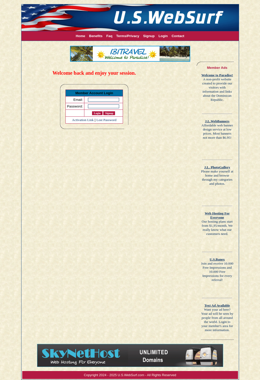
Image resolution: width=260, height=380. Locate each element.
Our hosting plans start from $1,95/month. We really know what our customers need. (217, 223)
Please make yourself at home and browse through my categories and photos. (217, 175)
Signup (149, 36)
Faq (109, 36)
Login (163, 36)
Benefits (96, 36)
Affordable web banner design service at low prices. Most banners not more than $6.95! (217, 129)
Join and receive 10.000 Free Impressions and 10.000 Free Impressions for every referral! (217, 269)
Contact (178, 36)
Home (80, 36)
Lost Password (106, 120)
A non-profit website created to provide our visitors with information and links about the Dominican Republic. (217, 87)
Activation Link (83, 120)
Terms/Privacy (127, 36)
